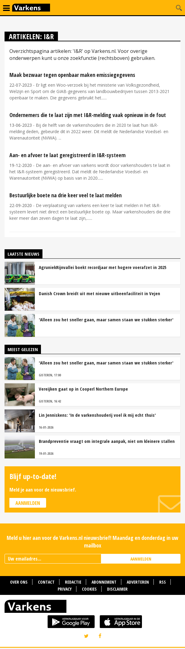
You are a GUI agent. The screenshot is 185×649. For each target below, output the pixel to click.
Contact (46, 582)
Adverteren (138, 582)
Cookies (89, 589)
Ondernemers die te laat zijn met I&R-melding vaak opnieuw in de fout (87, 115)
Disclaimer (117, 589)
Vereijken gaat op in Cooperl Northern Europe (83, 389)
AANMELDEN (140, 559)
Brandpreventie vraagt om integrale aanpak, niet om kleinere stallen (107, 441)
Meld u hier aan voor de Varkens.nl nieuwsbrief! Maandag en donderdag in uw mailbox (92, 541)
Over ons (19, 582)
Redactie (73, 582)
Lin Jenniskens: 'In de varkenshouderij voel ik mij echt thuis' (97, 415)
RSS (162, 582)
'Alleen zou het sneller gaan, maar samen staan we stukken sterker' (106, 319)
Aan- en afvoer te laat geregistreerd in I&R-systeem (67, 155)
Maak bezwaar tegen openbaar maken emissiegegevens (72, 74)
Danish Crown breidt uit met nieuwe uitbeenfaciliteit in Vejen (99, 293)
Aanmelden (27, 503)
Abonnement (104, 582)
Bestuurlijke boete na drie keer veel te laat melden (65, 195)
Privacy (65, 589)
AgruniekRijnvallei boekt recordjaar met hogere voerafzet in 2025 (102, 267)
